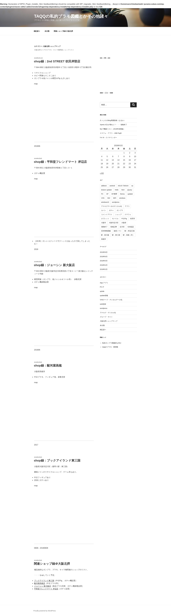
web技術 (103, 304)
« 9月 (102, 173)
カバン (103, 210)
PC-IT (102, 287)
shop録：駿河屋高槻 (48, 365)
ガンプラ (120, 210)
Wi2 (108, 198)
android (112, 186)
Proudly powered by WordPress (44, 611)
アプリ (127, 206)
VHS (102, 198)
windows (122, 198)
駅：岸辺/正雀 (130, 231)
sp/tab (102, 291)
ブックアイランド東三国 (44, 581)
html (122, 190)
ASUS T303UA (123, 186)
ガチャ (111, 210)
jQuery (129, 190)
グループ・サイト (106, 317)
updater (130, 194)
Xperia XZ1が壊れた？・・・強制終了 (113, 125)
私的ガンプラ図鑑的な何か (111, 343)
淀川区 (122, 227)
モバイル (115, 218)
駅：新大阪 (105, 235)
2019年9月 (104, 252)
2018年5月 (104, 261)
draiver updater (106, 190)
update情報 (104, 295)
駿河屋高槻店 (39, 583)
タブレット (105, 218)
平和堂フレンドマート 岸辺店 (46, 589)
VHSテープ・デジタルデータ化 (111, 300)
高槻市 (103, 239)
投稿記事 (113, 227)
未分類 (47, 31)
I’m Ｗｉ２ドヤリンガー (108, 137)
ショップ (118, 214)
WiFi (114, 198)
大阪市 (103, 223)
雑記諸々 (37, 31)
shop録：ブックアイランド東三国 (57, 460)
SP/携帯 (114, 194)
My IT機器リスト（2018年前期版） (112, 129)
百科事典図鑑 (106, 231)
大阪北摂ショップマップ (108, 321)
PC (102, 194)
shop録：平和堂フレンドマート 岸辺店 (60, 161)
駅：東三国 (116, 235)
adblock (104, 186)
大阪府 (123, 223)
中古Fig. (124, 218)
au (132, 186)
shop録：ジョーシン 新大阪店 (54, 265)
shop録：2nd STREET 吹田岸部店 (57, 61)
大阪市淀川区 (113, 223)
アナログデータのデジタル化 (111, 206)
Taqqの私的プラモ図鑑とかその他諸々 (71, 16)
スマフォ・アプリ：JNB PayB (111, 133)
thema (122, 194)
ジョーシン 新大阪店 (42, 586)
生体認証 (131, 227)
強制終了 (104, 227)
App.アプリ (104, 283)
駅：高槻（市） (128, 235)
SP (107, 194)
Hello (116, 190)
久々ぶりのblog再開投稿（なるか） (112, 120)
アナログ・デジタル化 (108, 313)
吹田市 (132, 218)
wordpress (115, 202)
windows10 (105, 202)
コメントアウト (106, 214)
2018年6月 (104, 256)
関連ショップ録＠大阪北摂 (63, 31)
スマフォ (128, 214)
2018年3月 (104, 269)
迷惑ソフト (118, 231)
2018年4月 (104, 265)
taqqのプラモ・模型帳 (110, 347)
